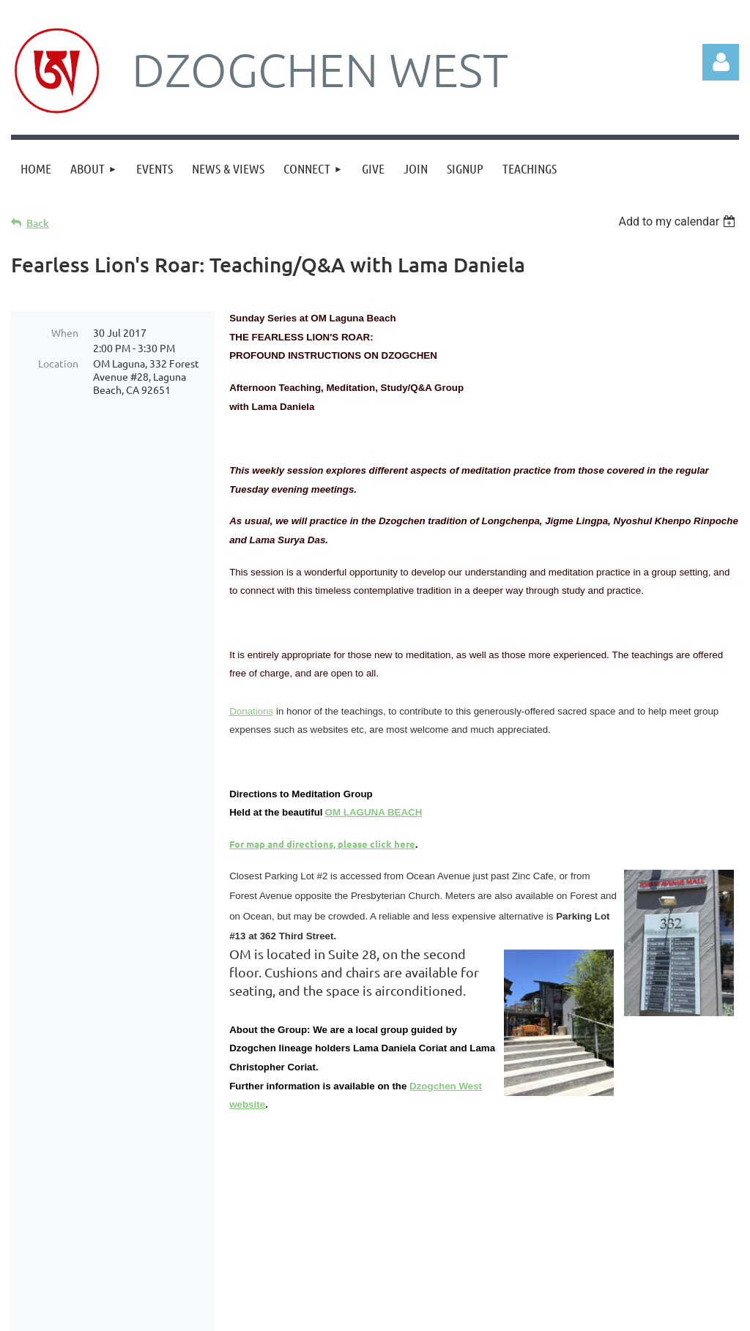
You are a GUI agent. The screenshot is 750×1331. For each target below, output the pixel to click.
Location (58, 363)
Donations (251, 711)
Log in (720, 62)
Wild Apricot (564, 1313)
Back (37, 223)
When (64, 332)
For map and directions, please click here (322, 844)
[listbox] (678, 221)
